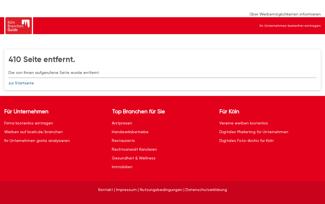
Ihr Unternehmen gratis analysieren (37, 140)
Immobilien (122, 166)
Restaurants (123, 140)
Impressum (126, 189)
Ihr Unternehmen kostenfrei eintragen (290, 26)
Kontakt (105, 189)
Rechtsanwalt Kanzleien (134, 149)
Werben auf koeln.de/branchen (33, 132)
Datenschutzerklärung (206, 189)
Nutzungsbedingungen (161, 189)
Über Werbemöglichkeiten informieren (285, 14)
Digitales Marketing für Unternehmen (253, 132)
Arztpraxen (122, 123)
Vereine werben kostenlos (243, 123)
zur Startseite (21, 83)
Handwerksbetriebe (130, 132)
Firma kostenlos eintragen (28, 123)
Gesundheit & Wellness (134, 158)
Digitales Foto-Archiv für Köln (246, 140)
